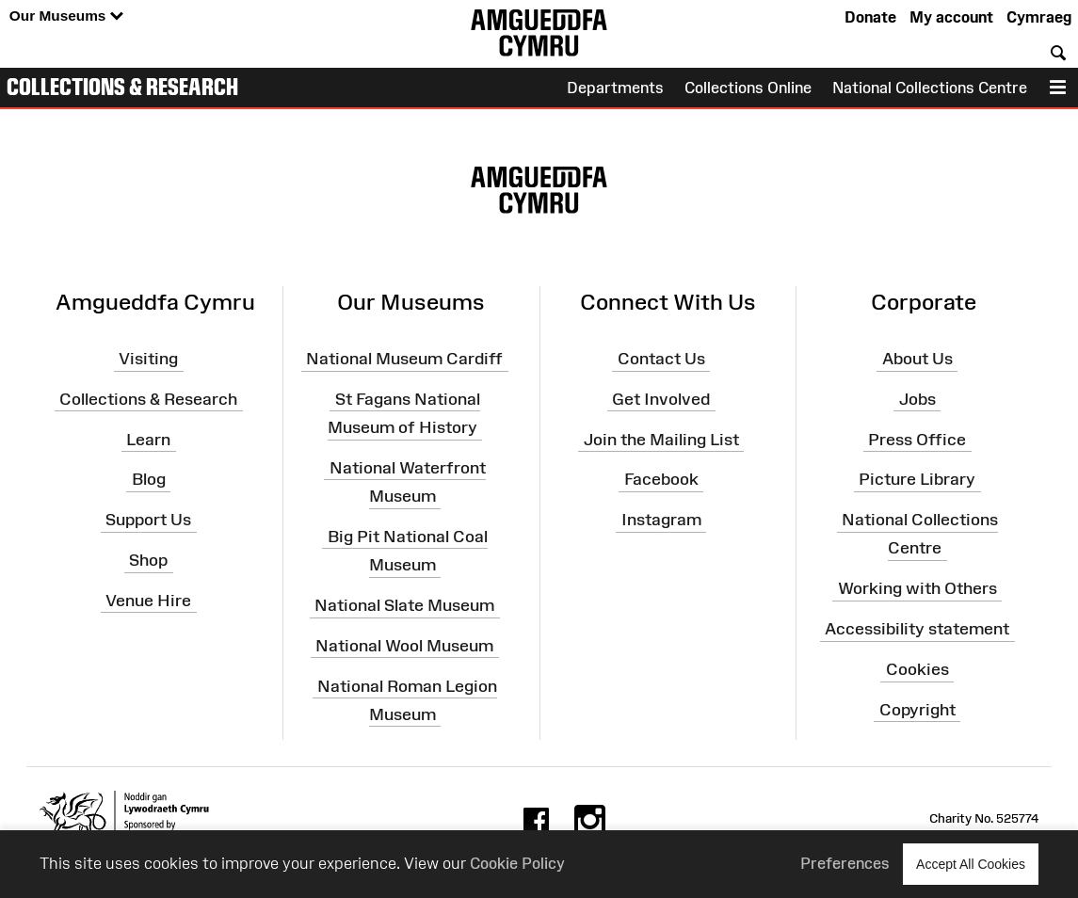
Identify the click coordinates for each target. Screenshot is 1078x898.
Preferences (845, 863)
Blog (149, 479)
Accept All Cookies (970, 864)
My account (951, 16)
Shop (148, 560)
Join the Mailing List (661, 438)
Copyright (917, 709)
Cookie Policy (517, 863)
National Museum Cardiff (404, 358)
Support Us (148, 519)
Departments (615, 87)
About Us (917, 358)
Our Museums (66, 16)
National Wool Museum (404, 645)
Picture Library (917, 479)
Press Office (917, 438)
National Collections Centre (929, 87)
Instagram (661, 519)
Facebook (661, 479)
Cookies (917, 669)
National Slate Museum (404, 605)
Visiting (148, 358)
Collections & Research (122, 86)
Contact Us (661, 358)
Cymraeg (1038, 16)
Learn (148, 438)
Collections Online (748, 87)
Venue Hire (148, 600)
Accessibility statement (917, 628)
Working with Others (917, 588)
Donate (870, 16)
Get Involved (661, 399)
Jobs (917, 399)
